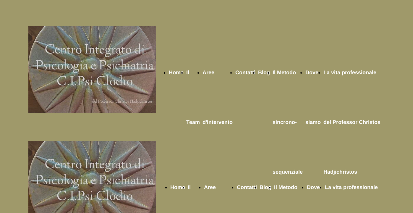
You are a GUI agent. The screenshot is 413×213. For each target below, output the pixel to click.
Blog (264, 72)
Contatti (245, 72)
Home (176, 72)
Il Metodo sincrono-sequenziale (288, 122)
